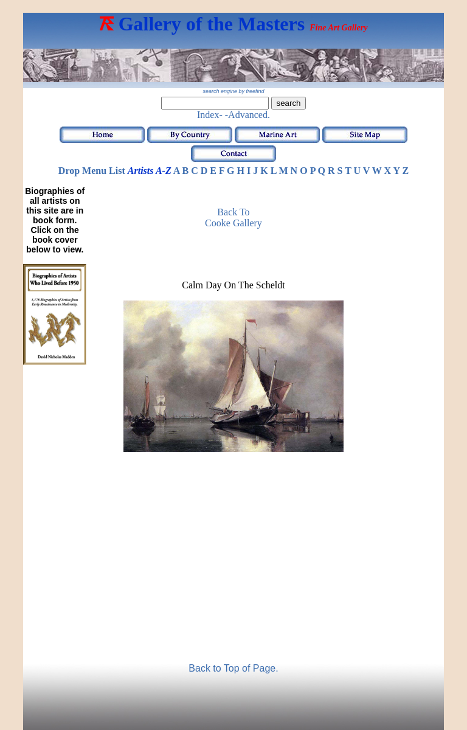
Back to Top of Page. (233, 668)
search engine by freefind (233, 91)
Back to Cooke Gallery (233, 217)
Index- (210, 114)
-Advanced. (247, 114)
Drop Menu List (91, 170)
